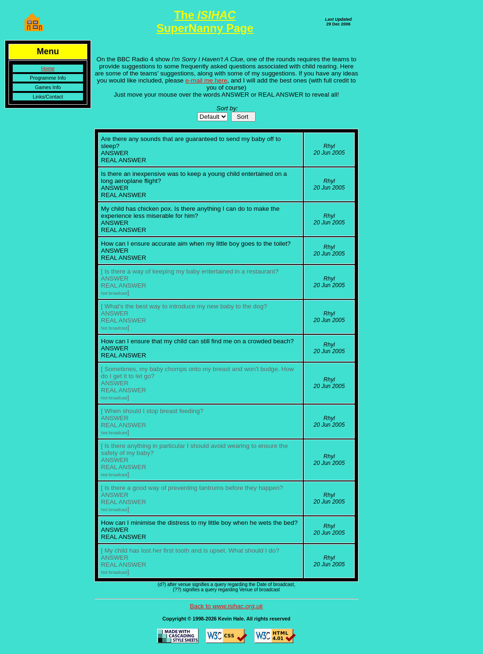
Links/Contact (48, 96)
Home (47, 68)
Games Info (48, 87)
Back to (226, 606)
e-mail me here (206, 80)
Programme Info (48, 78)
